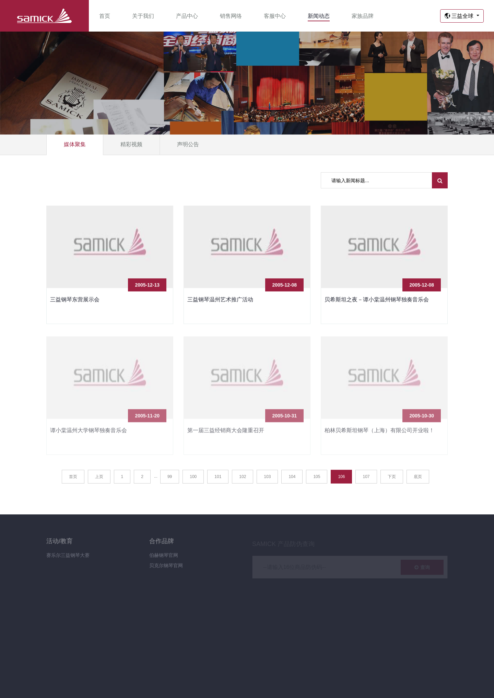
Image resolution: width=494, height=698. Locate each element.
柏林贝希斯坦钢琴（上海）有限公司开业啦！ (379, 433)
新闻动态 (319, 16)
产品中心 (187, 16)
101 (217, 476)
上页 (99, 476)
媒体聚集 (75, 144)
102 (242, 476)
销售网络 (231, 16)
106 (341, 476)
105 (316, 476)
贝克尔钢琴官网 (166, 568)
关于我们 (143, 16)
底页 (418, 476)
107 (366, 476)
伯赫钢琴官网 (163, 558)
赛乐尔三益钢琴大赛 (68, 558)
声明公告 (188, 144)
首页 (104, 16)
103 (267, 476)
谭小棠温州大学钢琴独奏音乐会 (88, 433)
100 (193, 476)
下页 (392, 476)
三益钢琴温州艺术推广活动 (220, 300)
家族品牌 (363, 16)
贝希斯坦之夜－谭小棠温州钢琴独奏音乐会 (377, 300)
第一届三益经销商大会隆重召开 (225, 433)
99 (169, 476)
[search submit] (440, 180)
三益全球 (460, 16)
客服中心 (275, 16)
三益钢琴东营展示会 (74, 300)
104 (292, 476)
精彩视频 (131, 144)
